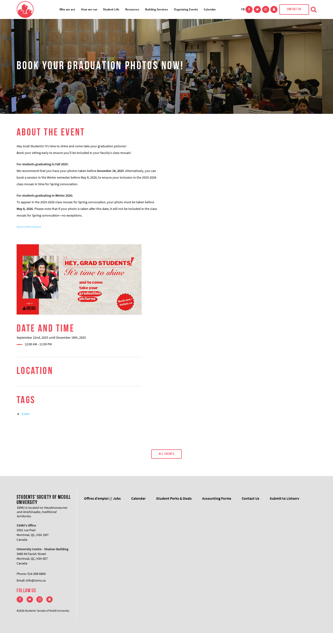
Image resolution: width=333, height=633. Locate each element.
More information (29, 227)
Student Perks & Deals (174, 498)
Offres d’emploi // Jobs (102, 498)
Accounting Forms (216, 498)
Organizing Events (186, 9)
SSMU (25, 414)
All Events (166, 454)
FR (243, 9)
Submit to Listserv (284, 498)
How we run (89, 9)
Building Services (156, 9)
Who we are (67, 9)
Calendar (210, 9)
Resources (132, 9)
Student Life (111, 9)
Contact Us (294, 9)
